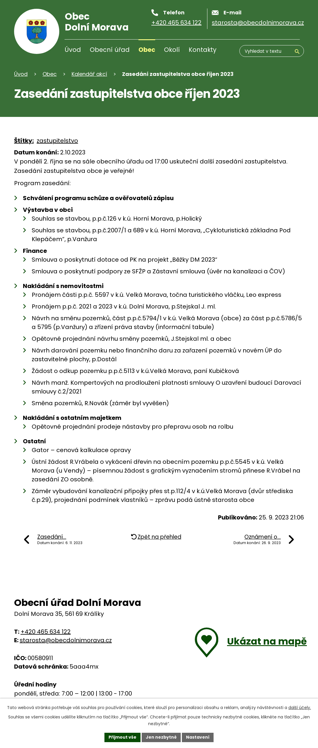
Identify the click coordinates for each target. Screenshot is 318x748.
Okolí (172, 49)
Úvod (73, 49)
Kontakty (202, 49)
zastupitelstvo (57, 141)
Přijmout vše (122, 737)
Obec (146, 49)
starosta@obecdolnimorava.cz (66, 640)
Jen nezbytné (161, 737)
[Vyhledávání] (271, 51)
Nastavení (197, 737)
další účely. (299, 707)
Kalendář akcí (89, 74)
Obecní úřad (110, 49)
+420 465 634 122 (46, 632)
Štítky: (24, 141)
